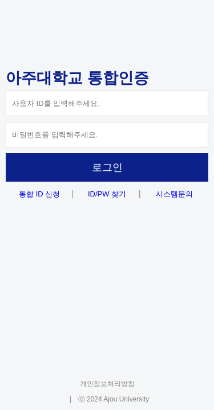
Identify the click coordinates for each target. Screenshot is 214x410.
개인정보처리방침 (107, 384)
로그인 (107, 167)
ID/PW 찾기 (107, 194)
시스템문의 (174, 194)
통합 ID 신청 (39, 194)
